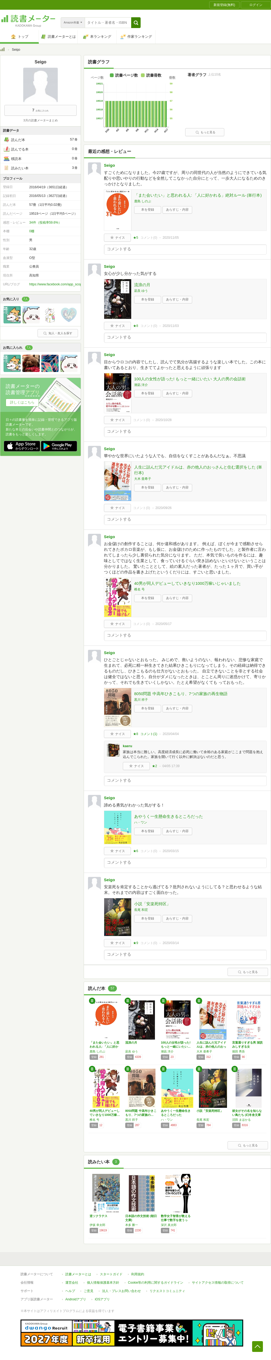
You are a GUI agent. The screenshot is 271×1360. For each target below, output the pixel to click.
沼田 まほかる (241, 1119)
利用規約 (137, 1274)
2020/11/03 (170, 325)
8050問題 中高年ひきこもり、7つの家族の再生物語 (181, 693)
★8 (135, 326)
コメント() (148, 237)
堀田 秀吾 (238, 1051)
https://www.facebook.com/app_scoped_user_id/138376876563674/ (78, 284)
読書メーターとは (78, 1274)
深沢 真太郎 (169, 1224)
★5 (135, 238)
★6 (135, 851)
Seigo (109, 165)
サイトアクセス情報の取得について (218, 1282)
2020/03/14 (170, 943)
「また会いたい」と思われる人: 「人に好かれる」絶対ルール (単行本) (198, 195)
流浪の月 (142, 284)
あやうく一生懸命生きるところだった (168, 816)
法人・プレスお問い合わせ (121, 1291)
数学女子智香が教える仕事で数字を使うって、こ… (176, 1220)
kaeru (127, 746)
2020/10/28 (163, 420)
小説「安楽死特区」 (152, 903)
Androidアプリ (75, 1299)
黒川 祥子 (141, 700)
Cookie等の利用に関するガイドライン (155, 1282)
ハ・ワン (140, 822)
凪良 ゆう (141, 291)
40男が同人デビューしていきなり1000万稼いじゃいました (187, 583)
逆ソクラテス (98, 1216)
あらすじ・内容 (177, 209)
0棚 (31, 231)
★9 (135, 943)
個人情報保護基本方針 (103, 1282)
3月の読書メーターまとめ (40, 120)
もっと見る (205, 132)
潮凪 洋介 (141, 385)
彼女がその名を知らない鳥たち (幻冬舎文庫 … (247, 1114)
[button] (136, 22)
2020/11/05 (170, 237)
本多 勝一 (131, 1224)
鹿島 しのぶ (142, 201)
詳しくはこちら (22, 402)
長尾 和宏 (141, 910)
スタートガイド (111, 1274)
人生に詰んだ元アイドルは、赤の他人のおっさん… (211, 1046)
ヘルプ (70, 1291)
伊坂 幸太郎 (97, 1224)
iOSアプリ (102, 1299)
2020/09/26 (163, 508)
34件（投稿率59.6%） (45, 222)
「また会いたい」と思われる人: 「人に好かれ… (104, 1046)
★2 (154, 766)
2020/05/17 (163, 624)
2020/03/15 (170, 851)
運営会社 (71, 1282)
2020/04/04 (170, 734)
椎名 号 (139, 589)
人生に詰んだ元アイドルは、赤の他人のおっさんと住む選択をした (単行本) (198, 470)
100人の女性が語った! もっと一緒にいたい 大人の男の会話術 (190, 379)
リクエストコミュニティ (167, 1291)
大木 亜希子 (142, 479)
